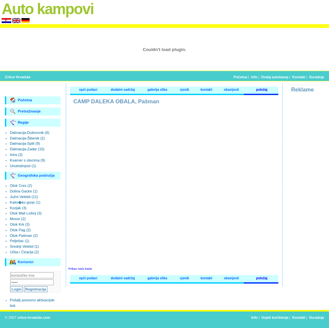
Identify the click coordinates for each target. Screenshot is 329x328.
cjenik (184, 89)
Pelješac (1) (19, 241)
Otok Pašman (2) (24, 236)
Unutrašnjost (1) (23, 166)
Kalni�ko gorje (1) (25, 202)
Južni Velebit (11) (24, 197)
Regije (19, 122)
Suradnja (316, 77)
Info (254, 77)
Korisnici (22, 262)
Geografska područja (32, 175)
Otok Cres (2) (21, 186)
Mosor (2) (18, 219)
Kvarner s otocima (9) (27, 160)
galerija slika (157, 89)
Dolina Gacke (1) (24, 191)
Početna (240, 77)
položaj (261, 89)
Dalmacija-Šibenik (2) (27, 138)
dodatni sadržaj (123, 89)
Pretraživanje (25, 111)
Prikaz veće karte (80, 268)
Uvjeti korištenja (275, 317)
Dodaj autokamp (275, 77)
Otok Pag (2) (20, 230)
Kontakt (298, 77)
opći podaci (88, 89)
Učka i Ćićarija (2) (24, 252)
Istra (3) (16, 155)
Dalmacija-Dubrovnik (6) (29, 133)
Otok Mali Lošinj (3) (25, 213)
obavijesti (231, 89)
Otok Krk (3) (20, 224)
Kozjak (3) (18, 208)
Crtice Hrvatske (18, 77)
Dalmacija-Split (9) (25, 143)
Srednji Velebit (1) (24, 246)
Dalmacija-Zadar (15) (27, 149)
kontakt (206, 89)
